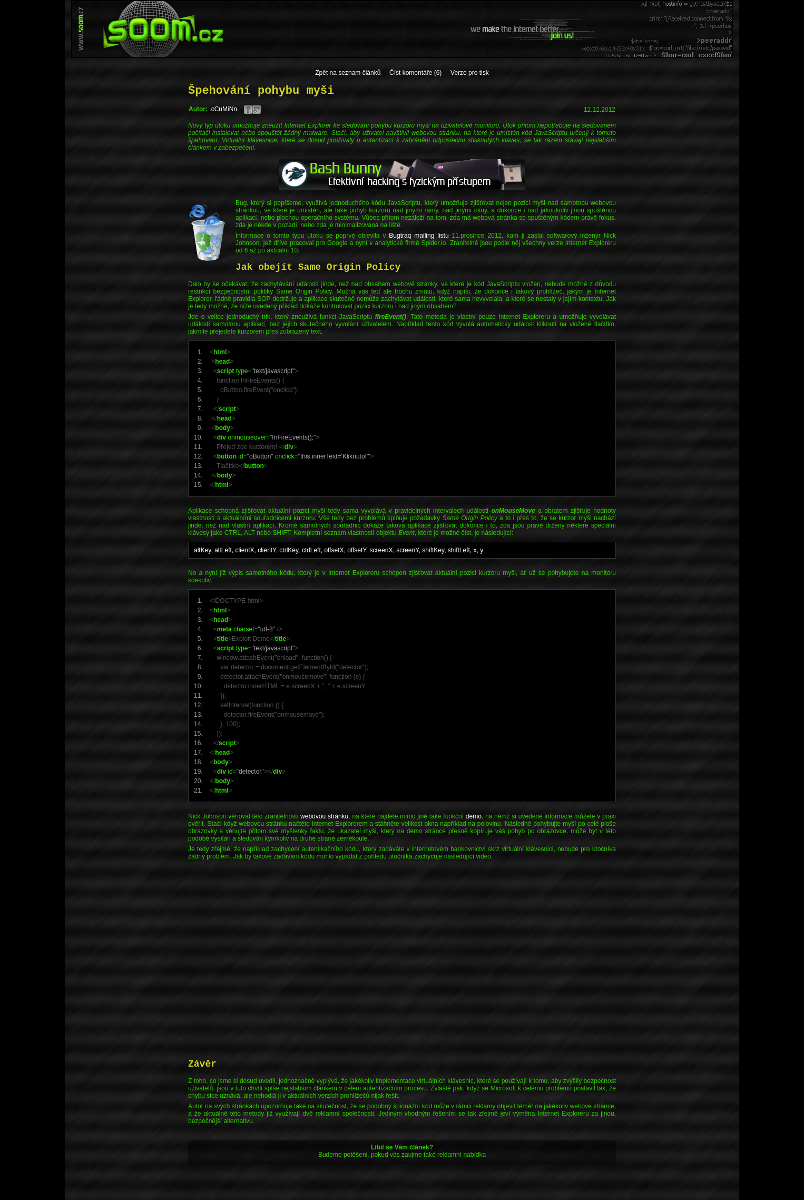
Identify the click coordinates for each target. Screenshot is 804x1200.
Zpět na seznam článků (347, 72)
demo (474, 816)
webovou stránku (324, 816)
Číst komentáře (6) (415, 72)
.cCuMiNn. (224, 109)
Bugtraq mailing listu (418, 235)
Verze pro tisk (469, 72)
